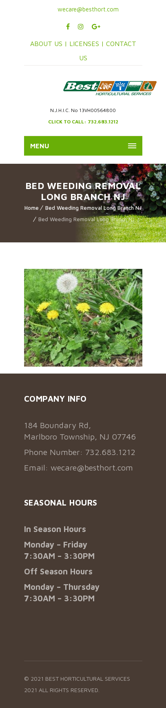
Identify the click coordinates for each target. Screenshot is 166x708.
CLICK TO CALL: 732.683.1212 (83, 122)
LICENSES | (87, 43)
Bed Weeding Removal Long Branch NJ (93, 207)
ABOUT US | (48, 43)
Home (31, 207)
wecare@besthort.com (87, 9)
